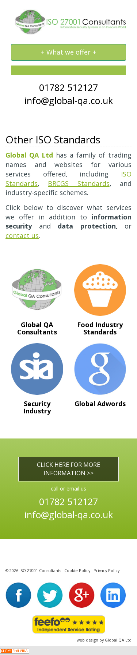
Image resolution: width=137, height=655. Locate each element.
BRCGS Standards (78, 183)
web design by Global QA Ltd (104, 640)
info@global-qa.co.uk (68, 100)
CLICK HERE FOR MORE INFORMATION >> (68, 469)
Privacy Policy (106, 570)
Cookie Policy (77, 570)
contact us (22, 235)
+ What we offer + (68, 54)
